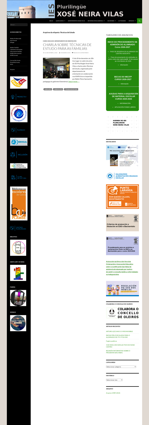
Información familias (16, 51)
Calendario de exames (16, 49)
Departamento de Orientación (65, 41)
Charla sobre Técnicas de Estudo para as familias (67, 46)
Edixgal (12, 42)
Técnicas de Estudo (71, 89)
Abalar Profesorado (15, 38)
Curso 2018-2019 (48, 41)
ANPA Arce (48, 89)
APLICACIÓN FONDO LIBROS (125, 107)
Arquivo (12, 69)
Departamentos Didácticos (76, 20)
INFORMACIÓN (125, 103)
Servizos (131, 20)
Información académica (95, 20)
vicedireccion (65, 53)
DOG (11, 64)
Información (124, 65)
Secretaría (110, 20)
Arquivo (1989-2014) (113, 393)
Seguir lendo (74, 81)
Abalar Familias (14, 47)
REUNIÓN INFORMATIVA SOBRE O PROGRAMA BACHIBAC (118, 352)
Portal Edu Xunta (15, 62)
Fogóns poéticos (111, 341)
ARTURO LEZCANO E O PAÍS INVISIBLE (119, 331)
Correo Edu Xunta (15, 60)
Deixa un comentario (81, 53)
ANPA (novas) (14, 55)
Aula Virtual (13, 40)
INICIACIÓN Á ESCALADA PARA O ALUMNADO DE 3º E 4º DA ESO (118, 336)
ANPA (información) (15, 53)
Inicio (51, 20)
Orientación (58, 89)
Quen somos (60, 20)
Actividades (122, 20)
